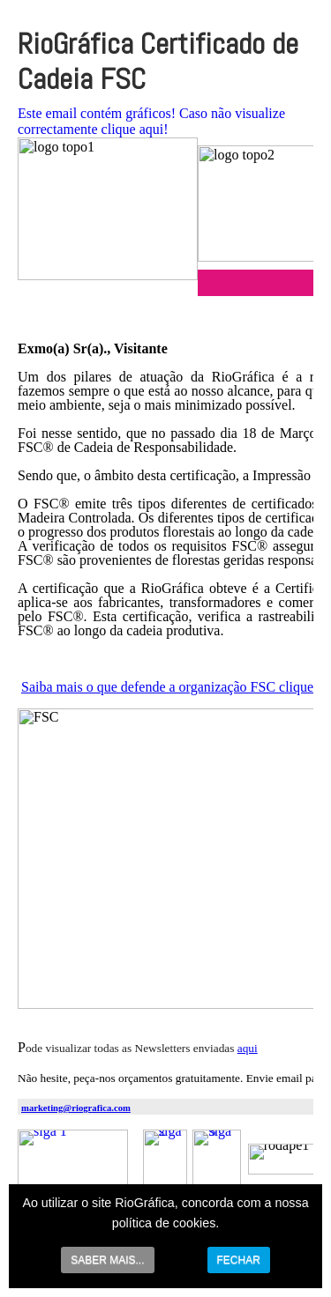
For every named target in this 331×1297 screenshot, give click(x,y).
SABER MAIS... (107, 1260)
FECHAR (238, 1260)
